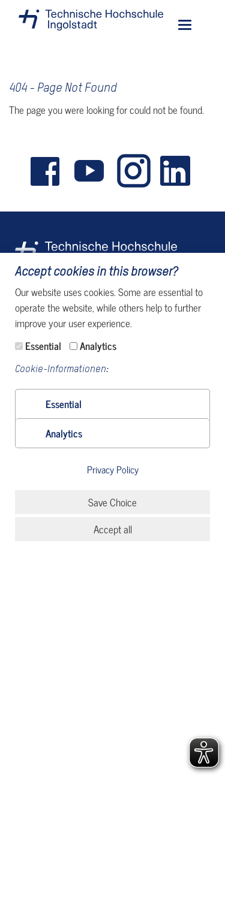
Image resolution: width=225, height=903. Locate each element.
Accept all (113, 529)
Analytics (98, 346)
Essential (43, 346)
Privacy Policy (113, 470)
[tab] (112, 403)
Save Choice (112, 502)
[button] (64, 403)
